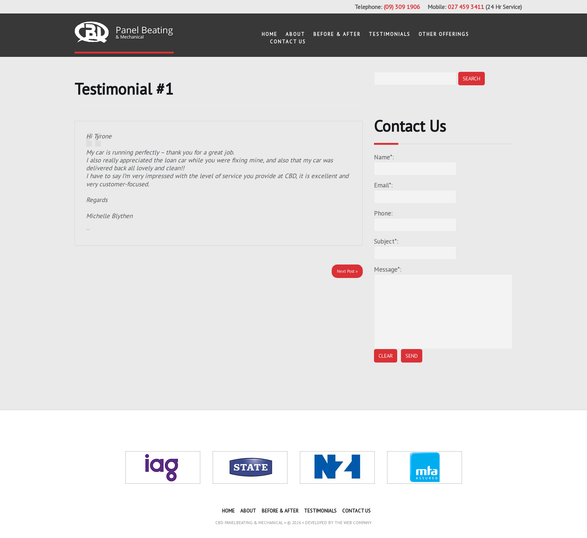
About (295, 34)
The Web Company (353, 522)
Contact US (288, 42)
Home (269, 34)
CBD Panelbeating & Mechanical (249, 522)
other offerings (444, 34)
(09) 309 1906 (402, 6)
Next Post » (347, 271)
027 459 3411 (466, 6)
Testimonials (389, 34)
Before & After (337, 34)
